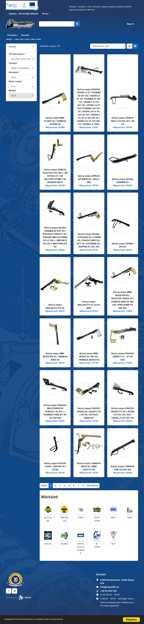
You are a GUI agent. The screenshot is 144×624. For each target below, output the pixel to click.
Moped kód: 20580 (55, 185)
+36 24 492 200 (108, 591)
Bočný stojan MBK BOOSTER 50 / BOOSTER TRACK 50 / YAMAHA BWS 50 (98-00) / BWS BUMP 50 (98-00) (122, 300)
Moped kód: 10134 (88, 472)
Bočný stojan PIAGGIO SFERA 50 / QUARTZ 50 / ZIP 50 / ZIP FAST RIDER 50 (89, 413)
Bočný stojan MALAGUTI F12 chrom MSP (89, 304)
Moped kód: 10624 (55, 363)
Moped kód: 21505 (55, 421)
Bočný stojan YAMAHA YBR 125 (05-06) (122, 468)
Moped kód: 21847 (88, 127)
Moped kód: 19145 (122, 250)
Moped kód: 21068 (122, 311)
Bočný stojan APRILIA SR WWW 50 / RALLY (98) (89, 179)
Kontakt (25, 35)
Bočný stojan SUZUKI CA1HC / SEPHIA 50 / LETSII (55, 466)
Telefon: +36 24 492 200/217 (23, 13)
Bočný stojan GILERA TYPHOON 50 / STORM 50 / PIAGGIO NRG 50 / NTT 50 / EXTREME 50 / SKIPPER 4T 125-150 (89, 240)
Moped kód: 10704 (88, 185)
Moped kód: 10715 (89, 250)
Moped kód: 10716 (89, 421)
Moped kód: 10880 (55, 250)
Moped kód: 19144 (122, 127)
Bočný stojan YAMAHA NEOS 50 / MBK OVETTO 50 (89, 466)
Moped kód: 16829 (122, 472)
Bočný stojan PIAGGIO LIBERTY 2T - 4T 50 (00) (122, 356)
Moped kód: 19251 (89, 311)
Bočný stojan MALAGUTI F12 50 (55, 306)
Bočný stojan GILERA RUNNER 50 (122, 181)
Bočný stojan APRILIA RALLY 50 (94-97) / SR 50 (122, 120)
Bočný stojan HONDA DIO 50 (122, 245)
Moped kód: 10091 (122, 421)
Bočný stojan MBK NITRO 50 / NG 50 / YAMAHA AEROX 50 (88, 356)
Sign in (130, 24)
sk (45, 13)
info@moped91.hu (109, 587)
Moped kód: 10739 (88, 363)
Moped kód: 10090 (55, 127)
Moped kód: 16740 (55, 472)
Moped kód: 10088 (122, 185)
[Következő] (92, 485)
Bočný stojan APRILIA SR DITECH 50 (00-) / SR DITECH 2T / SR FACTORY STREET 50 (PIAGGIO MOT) (55, 176)
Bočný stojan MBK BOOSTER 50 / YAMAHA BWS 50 (55, 356)
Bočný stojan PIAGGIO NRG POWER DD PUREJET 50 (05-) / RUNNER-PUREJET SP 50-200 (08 (55, 411)
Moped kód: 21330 (122, 363)
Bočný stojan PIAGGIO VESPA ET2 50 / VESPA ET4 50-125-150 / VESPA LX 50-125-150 (122, 413)
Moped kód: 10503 (55, 311)
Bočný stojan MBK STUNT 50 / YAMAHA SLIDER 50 (55, 120)
